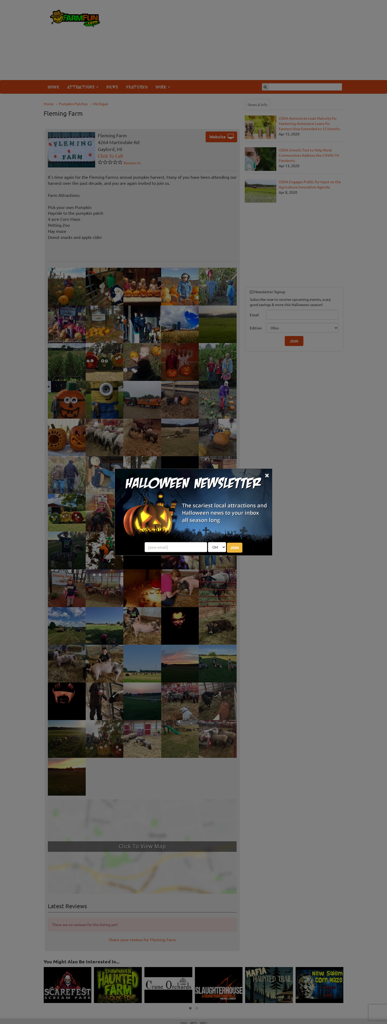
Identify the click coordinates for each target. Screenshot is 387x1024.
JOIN (234, 547)
